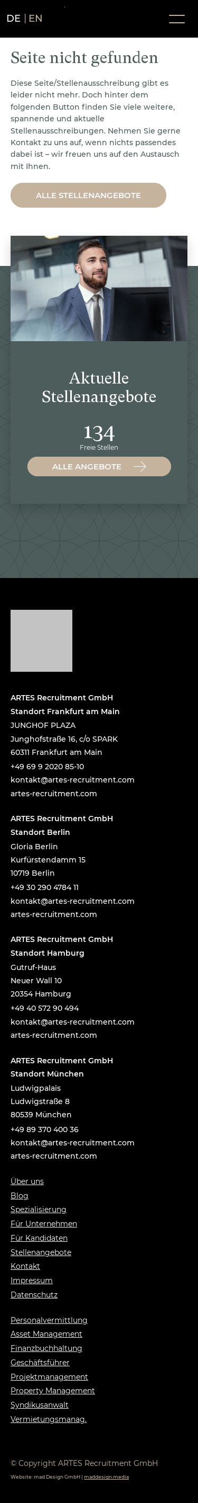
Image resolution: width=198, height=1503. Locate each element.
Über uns (27, 1181)
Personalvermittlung (49, 1320)
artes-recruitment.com (54, 793)
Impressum (32, 1280)
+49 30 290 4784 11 (45, 887)
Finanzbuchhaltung (46, 1348)
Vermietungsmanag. (49, 1419)
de (13, 18)
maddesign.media (106, 1477)
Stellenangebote (41, 1252)
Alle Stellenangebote (88, 195)
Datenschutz (34, 1295)
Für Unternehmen (44, 1224)
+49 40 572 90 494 (45, 1008)
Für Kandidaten (39, 1238)
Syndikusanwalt (40, 1405)
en (36, 18)
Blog (20, 1195)
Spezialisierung (39, 1209)
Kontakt (25, 1266)
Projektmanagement (49, 1377)
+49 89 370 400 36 (45, 1129)
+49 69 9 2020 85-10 (47, 766)
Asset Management (46, 1334)
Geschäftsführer (40, 1362)
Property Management (53, 1390)
